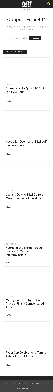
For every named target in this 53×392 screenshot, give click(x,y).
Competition (11, 138)
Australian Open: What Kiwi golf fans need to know (26, 143)
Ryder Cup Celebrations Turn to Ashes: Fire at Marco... (26, 354)
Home (6, 384)
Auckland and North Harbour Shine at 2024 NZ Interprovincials (24, 251)
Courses (10, 349)
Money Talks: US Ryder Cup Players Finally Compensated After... (25, 303)
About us (16, 384)
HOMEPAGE (35, 38)
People (9, 84)
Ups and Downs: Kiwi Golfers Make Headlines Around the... (25, 196)
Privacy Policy (42, 384)
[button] (4, 4)
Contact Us (28, 384)
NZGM (8, 101)
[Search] (49, 4)
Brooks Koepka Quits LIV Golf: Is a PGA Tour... (25, 90)
